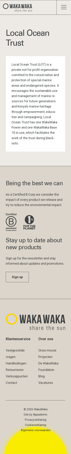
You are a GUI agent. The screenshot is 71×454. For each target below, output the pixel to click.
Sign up (17, 277)
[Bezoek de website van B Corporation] (12, 222)
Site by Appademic (35, 414)
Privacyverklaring (35, 419)
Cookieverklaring (35, 425)
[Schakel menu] (63, 7)
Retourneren (15, 370)
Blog (41, 376)
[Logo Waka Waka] (19, 7)
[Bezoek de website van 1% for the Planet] (29, 222)
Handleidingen (16, 363)
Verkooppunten (17, 376)
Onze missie (47, 350)
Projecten (45, 357)
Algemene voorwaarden (35, 430)
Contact (11, 383)
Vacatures (45, 383)
